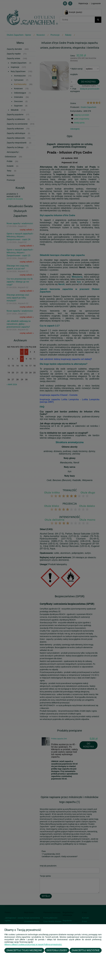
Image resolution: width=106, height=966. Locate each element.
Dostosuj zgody (57, 950)
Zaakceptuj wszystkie (86, 950)
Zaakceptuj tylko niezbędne (24, 950)
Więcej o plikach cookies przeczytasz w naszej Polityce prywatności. (33, 944)
